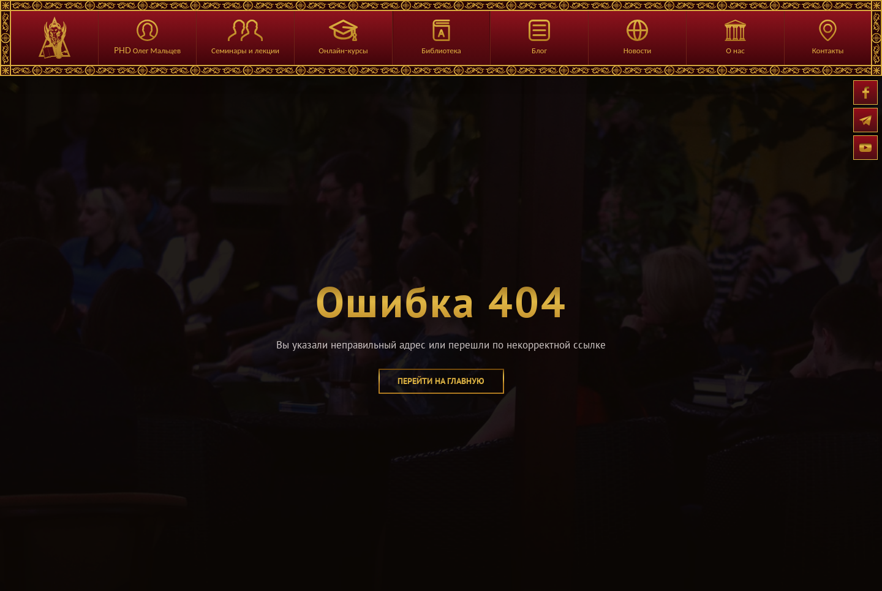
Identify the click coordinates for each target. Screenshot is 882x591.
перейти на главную (441, 380)
